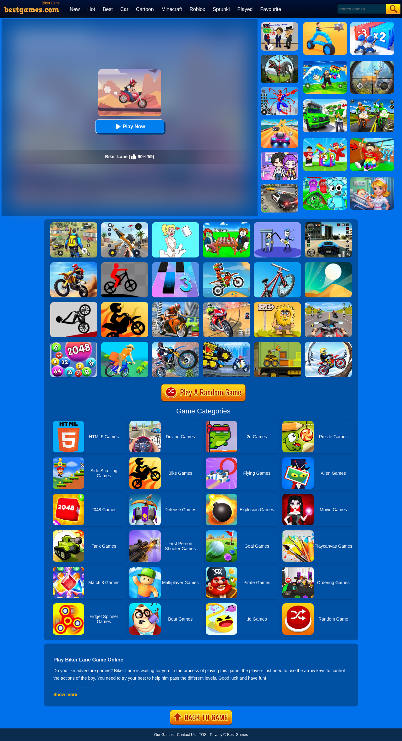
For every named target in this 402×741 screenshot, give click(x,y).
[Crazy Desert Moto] (73, 264)
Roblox (197, 9)
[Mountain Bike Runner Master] (124, 264)
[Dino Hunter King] (279, 57)
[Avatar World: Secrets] (279, 154)
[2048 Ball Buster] (73, 344)
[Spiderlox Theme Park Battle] (279, 89)
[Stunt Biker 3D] (175, 344)
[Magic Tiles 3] (175, 264)
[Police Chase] (279, 186)
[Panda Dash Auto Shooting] (124, 224)
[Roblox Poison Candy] (226, 224)
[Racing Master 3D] (279, 121)
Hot (91, 9)
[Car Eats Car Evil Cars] (226, 344)
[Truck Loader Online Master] (277, 344)
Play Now (129, 126)
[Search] (361, 9)
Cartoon (145, 9)
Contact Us (186, 735)
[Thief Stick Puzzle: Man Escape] (277, 224)
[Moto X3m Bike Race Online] (226, 264)
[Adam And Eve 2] (277, 304)
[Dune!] (328, 264)
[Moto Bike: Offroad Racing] (175, 304)
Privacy (216, 735)
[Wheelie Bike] (73, 304)
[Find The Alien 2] (279, 24)
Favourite (270, 9)
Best (108, 9)
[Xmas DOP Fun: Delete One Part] (175, 224)
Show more (65, 694)
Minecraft (171, 9)
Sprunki (221, 9)
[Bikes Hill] (124, 344)
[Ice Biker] (328, 344)
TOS (202, 735)
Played (245, 9)
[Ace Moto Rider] (328, 304)
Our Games (164, 735)
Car (124, 9)
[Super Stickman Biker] (124, 304)
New (75, 9)
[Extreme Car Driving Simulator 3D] (328, 224)
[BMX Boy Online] (277, 264)
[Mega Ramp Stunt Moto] (226, 304)
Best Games (237, 735)
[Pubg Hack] (73, 224)
